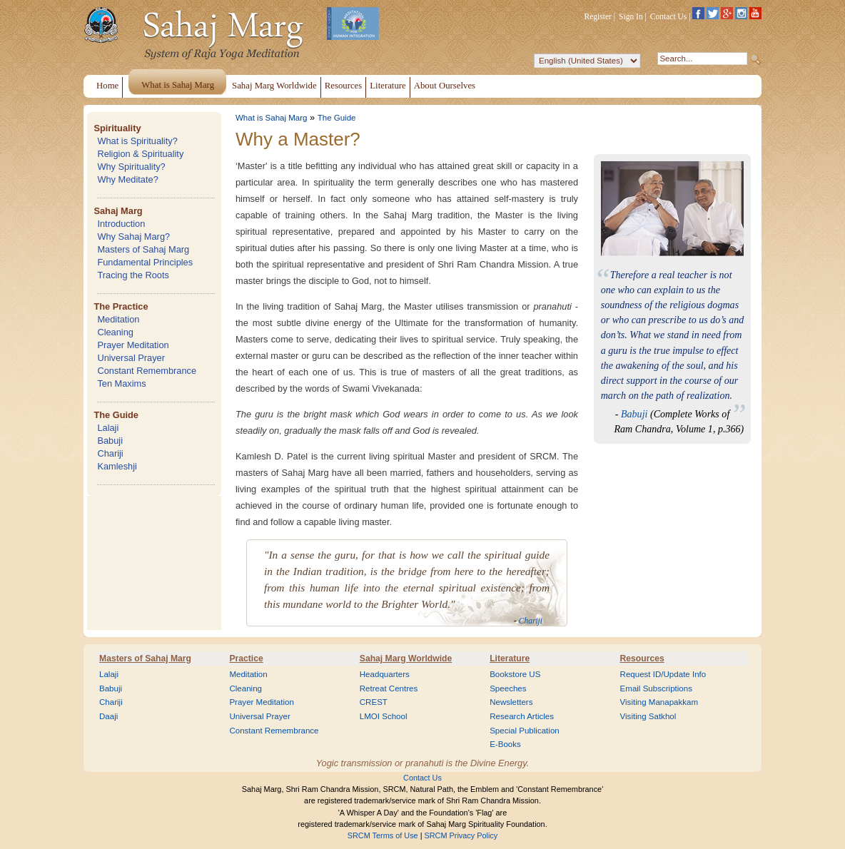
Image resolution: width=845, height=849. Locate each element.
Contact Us (668, 16)
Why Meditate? (127, 179)
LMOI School (384, 716)
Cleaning (115, 332)
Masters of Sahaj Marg (143, 249)
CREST (374, 702)
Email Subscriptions (656, 688)
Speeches (508, 688)
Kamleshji (116, 466)
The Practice (120, 306)
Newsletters (511, 702)
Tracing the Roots (133, 275)
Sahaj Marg (117, 210)
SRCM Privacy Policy (461, 835)
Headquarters (385, 674)
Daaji (108, 716)
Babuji (110, 440)
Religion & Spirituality (140, 153)
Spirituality (117, 128)
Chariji (110, 453)
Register (598, 16)
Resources (642, 659)
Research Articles (522, 716)
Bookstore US (515, 674)
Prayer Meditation (132, 345)
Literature (510, 659)
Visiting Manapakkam (659, 702)
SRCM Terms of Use (383, 835)
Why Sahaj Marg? (133, 236)
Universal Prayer (131, 357)
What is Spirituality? (137, 141)
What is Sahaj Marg (271, 117)
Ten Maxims (121, 383)
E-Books (505, 744)
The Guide (115, 415)
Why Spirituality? (131, 166)
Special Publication (525, 730)
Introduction (121, 223)
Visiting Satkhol (648, 716)
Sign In (631, 16)
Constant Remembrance (146, 370)
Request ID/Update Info (663, 674)
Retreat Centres (389, 688)
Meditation (118, 319)
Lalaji (107, 427)
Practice (246, 659)
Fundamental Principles (145, 262)
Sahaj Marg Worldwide (406, 659)
